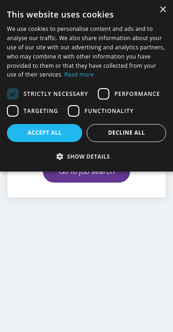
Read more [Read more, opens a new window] (79, 74)
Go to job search (86, 171)
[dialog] (86, 86)
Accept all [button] (45, 132)
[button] (86, 156)
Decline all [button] (126, 132)
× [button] (162, 9)
